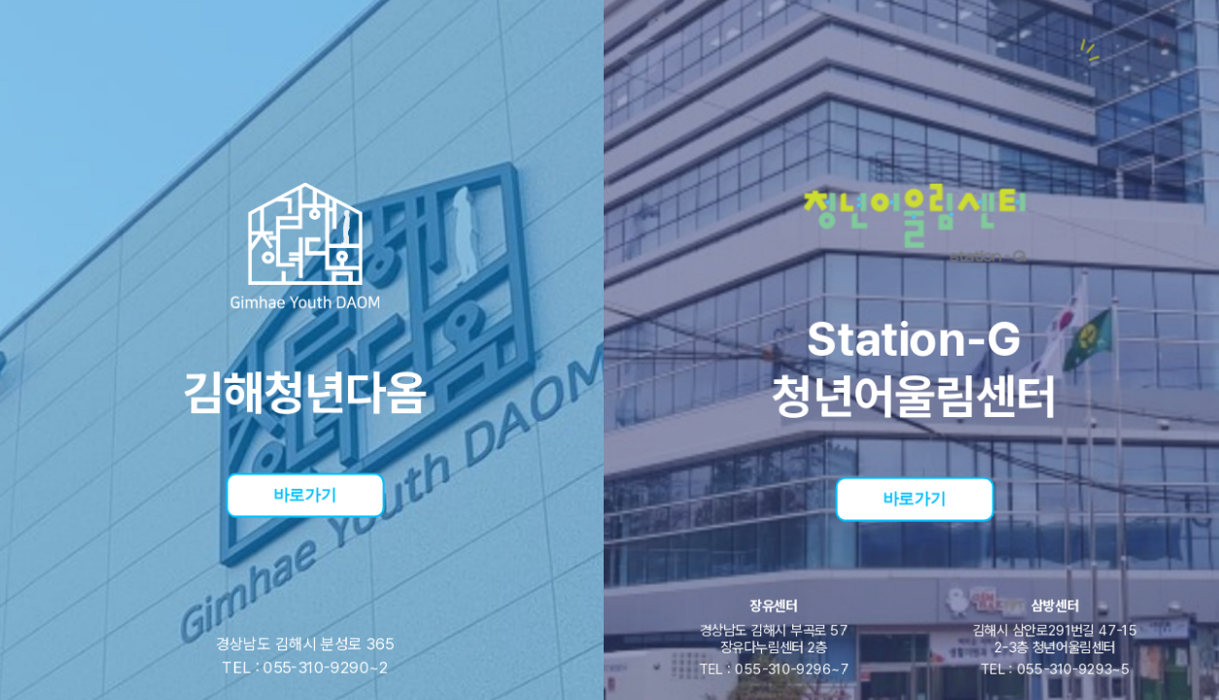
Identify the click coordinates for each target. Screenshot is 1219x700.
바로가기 (304, 493)
